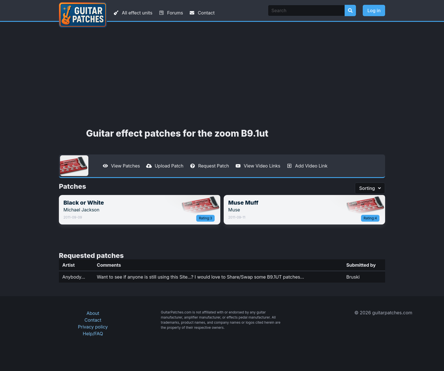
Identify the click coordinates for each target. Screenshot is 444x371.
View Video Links (257, 165)
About (92, 313)
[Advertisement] (222, 75)
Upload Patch (164, 165)
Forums (170, 12)
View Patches (121, 165)
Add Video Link (306, 165)
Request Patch (209, 165)
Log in (374, 10)
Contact (201, 12)
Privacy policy (93, 327)
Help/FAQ (93, 333)
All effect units (132, 12)
